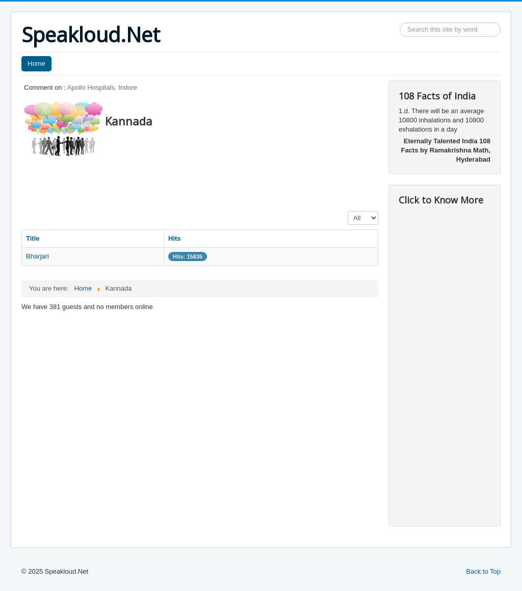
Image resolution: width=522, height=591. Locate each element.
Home (36, 63)
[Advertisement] (207, 181)
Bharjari (37, 256)
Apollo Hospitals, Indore (102, 87)
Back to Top (483, 571)
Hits (174, 238)
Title (33, 238)
